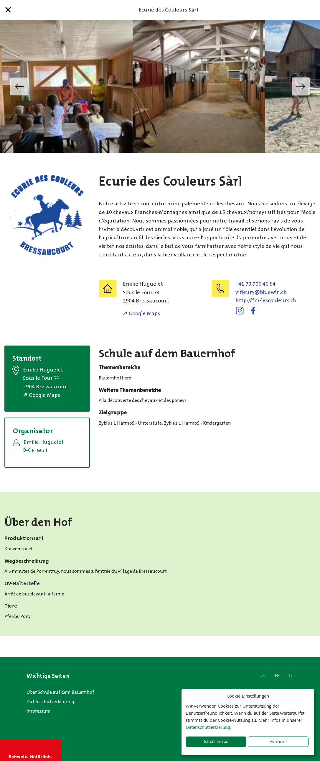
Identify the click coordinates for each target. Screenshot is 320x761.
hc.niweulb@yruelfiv (261, 292)
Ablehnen (278, 741)
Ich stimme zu (216, 741)
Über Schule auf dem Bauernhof (60, 692)
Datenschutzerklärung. (208, 727)
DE (262, 675)
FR (277, 675)
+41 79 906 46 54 (255, 283)
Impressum (39, 711)
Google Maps (144, 313)
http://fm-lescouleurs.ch (265, 300)
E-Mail (39, 450)
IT (291, 675)
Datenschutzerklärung (50, 701)
